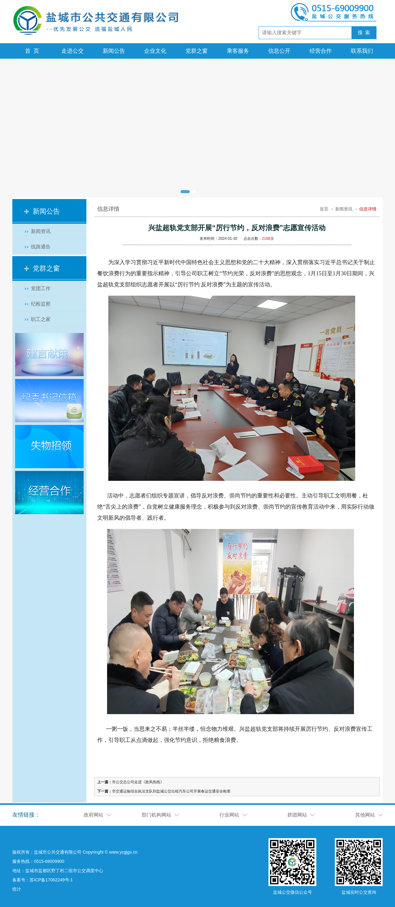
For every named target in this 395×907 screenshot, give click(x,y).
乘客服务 (238, 51)
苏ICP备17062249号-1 (51, 879)
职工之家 (41, 319)
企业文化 (155, 51)
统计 (16, 889)
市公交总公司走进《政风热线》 (138, 782)
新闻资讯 (41, 231)
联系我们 (362, 51)
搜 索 (364, 32)
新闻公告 (114, 51)
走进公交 (72, 51)
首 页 (32, 51)
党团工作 (41, 288)
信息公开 (279, 51)
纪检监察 (41, 303)
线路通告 (41, 246)
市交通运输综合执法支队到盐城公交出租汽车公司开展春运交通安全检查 (171, 791)
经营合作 (321, 51)
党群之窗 (196, 51)
